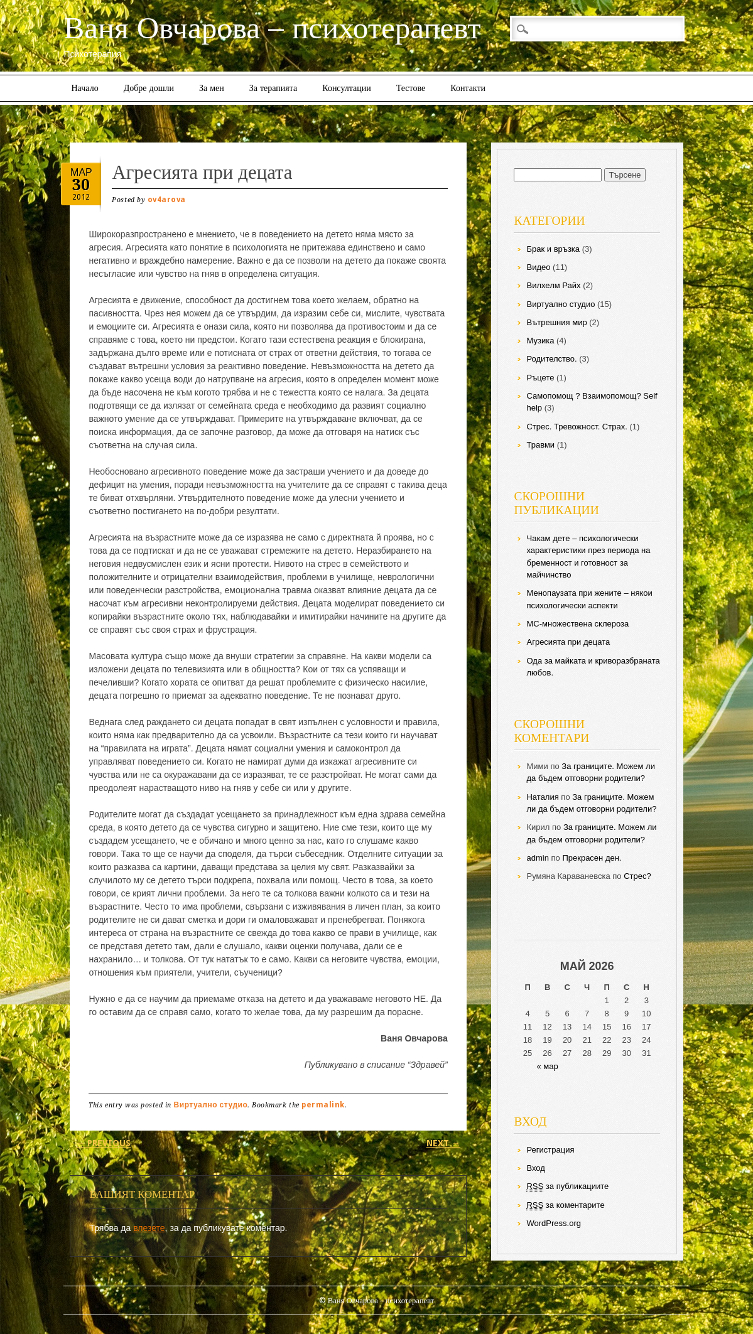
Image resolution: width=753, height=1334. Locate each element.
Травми (540, 444)
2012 (81, 196)
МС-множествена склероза (577, 623)
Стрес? (637, 876)
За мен (211, 88)
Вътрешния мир (556, 322)
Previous (103, 1143)
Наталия (542, 797)
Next (443, 1143)
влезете (149, 1228)
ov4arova (167, 199)
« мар (547, 1066)
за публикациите (567, 1186)
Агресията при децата (568, 642)
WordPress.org (553, 1223)
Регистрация (550, 1149)
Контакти (467, 88)
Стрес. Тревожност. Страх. (576, 426)
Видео (538, 267)
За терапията (273, 88)
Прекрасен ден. (591, 858)
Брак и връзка (553, 249)
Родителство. (551, 358)
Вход (535, 1168)
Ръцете (540, 377)
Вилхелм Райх (553, 285)
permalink (323, 1104)
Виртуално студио (211, 1104)
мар (81, 171)
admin (537, 858)
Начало (85, 88)
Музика (540, 340)
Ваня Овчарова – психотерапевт (271, 27)
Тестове (410, 88)
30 (81, 185)
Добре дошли (149, 88)
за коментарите (565, 1205)
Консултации (346, 88)
